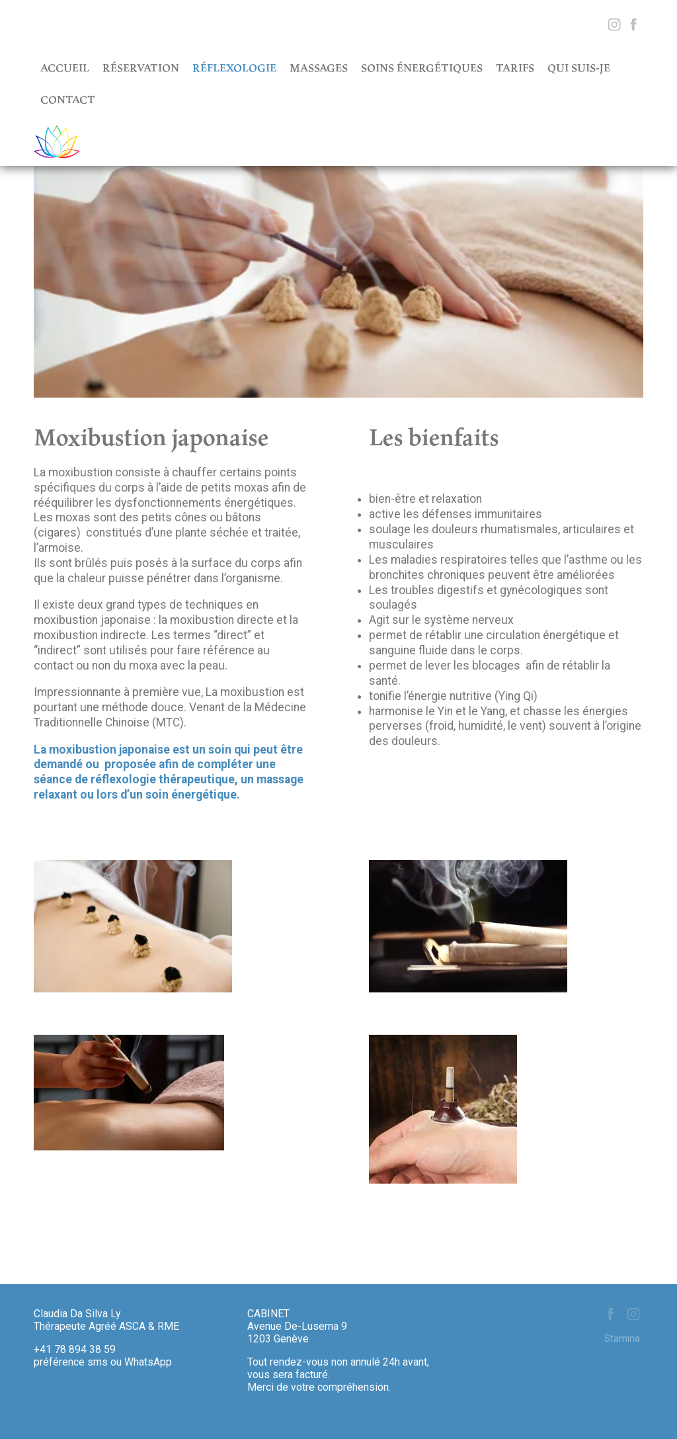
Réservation (140, 67)
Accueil (64, 67)
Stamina (622, 1338)
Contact (67, 99)
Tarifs (515, 67)
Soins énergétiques (422, 67)
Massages (319, 67)
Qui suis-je (578, 67)
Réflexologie (234, 67)
